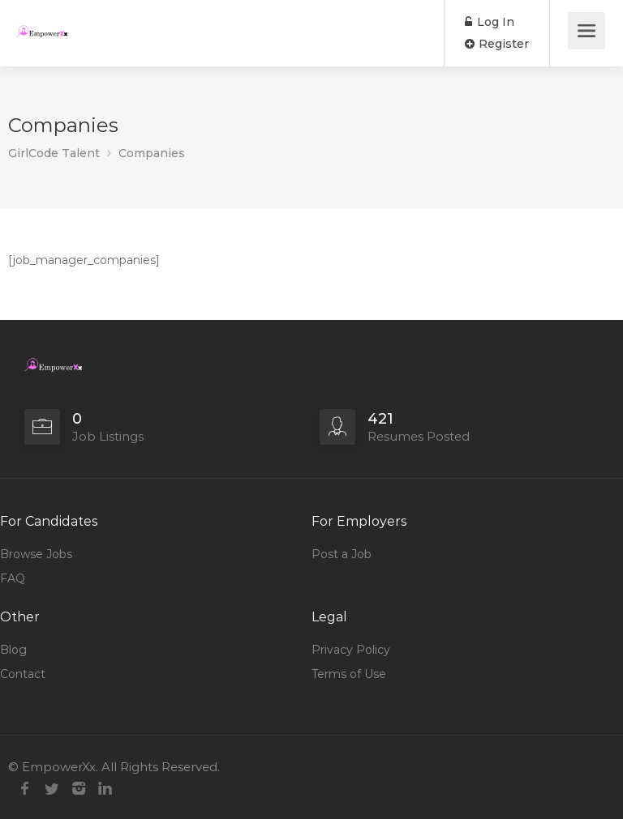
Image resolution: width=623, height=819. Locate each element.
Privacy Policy (351, 649)
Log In (489, 22)
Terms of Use (349, 674)
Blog (13, 649)
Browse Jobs (36, 554)
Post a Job (342, 554)
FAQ (12, 578)
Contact (22, 674)
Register (497, 43)
